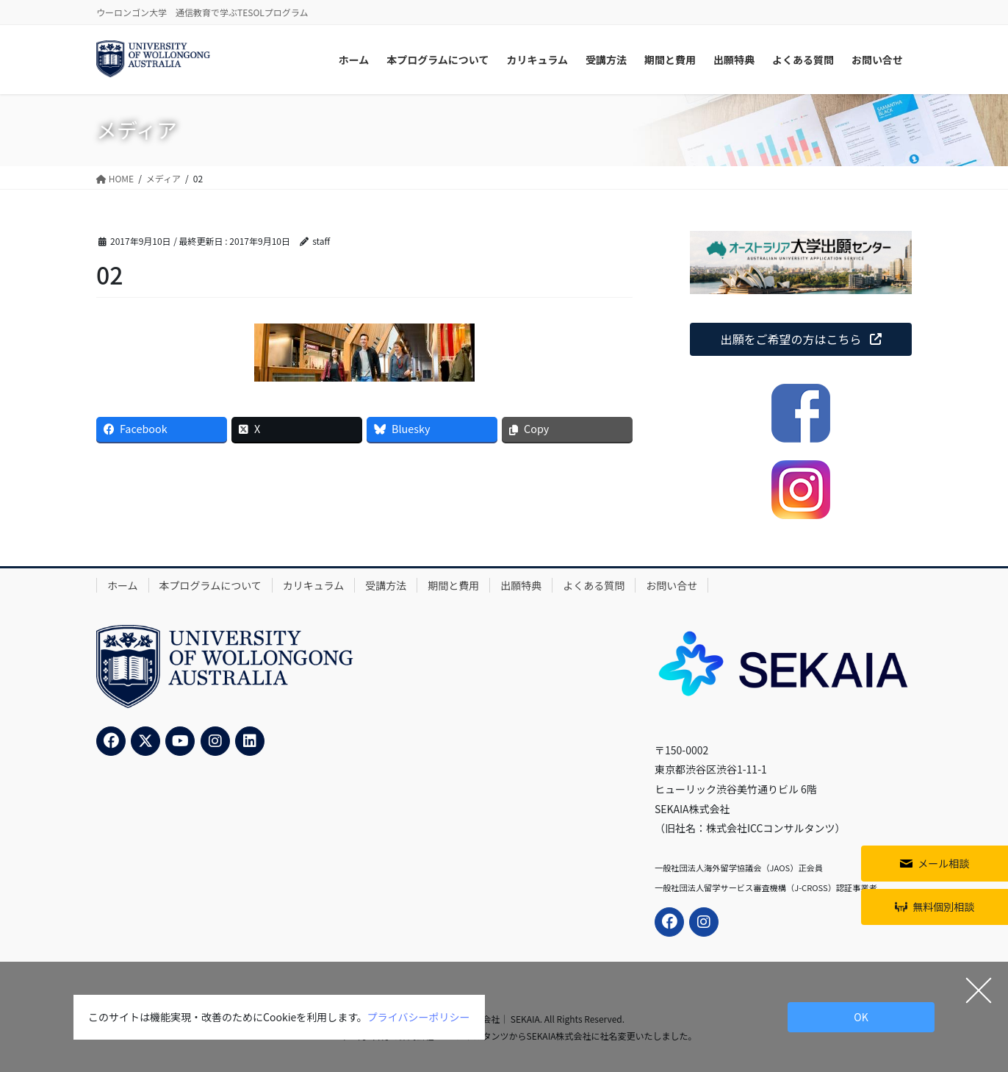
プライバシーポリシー (418, 1017)
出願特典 (520, 585)
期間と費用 (453, 585)
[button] (801, 339)
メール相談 (943, 863)
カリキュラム (314, 585)
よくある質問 (593, 585)
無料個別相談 (943, 906)
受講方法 (385, 585)
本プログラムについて (210, 585)
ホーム (122, 585)
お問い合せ (671, 585)
